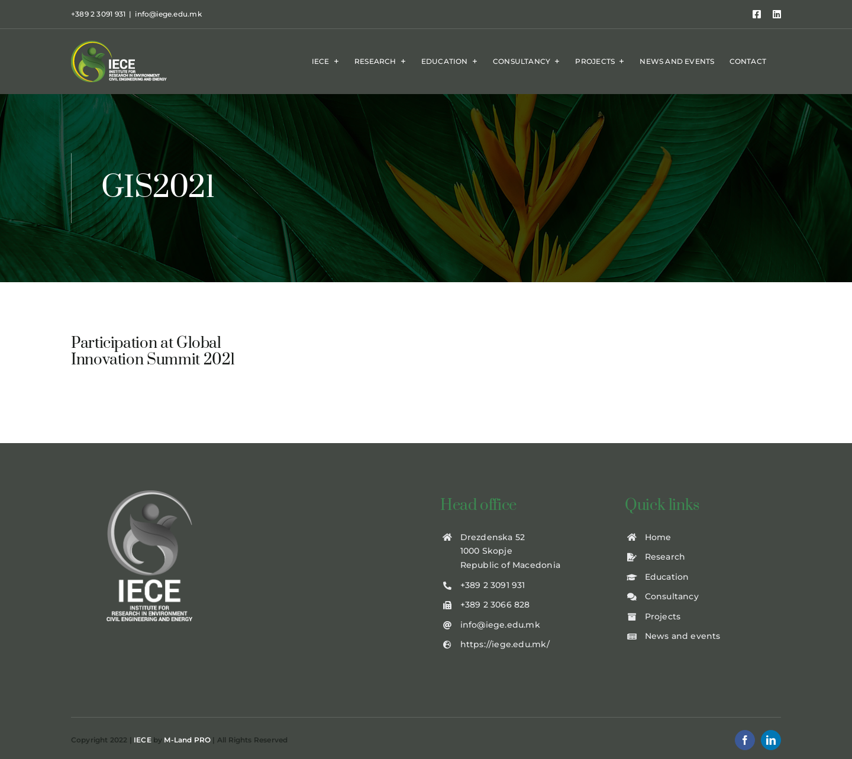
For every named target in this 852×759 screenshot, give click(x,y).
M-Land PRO (187, 739)
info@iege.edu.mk (168, 13)
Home (658, 537)
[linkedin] (771, 740)
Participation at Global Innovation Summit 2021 (153, 352)
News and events (683, 636)
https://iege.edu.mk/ (505, 644)
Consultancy (672, 596)
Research (665, 556)
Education (667, 576)
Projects (663, 616)
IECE (142, 739)
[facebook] (745, 740)
